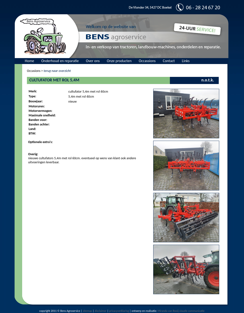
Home (29, 61)
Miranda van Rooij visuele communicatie (181, 311)
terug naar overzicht (57, 71)
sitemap (87, 311)
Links (185, 61)
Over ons (93, 61)
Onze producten (119, 61)
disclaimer (101, 311)
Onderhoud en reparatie (60, 61)
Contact (169, 61)
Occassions (147, 61)
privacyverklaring (119, 311)
